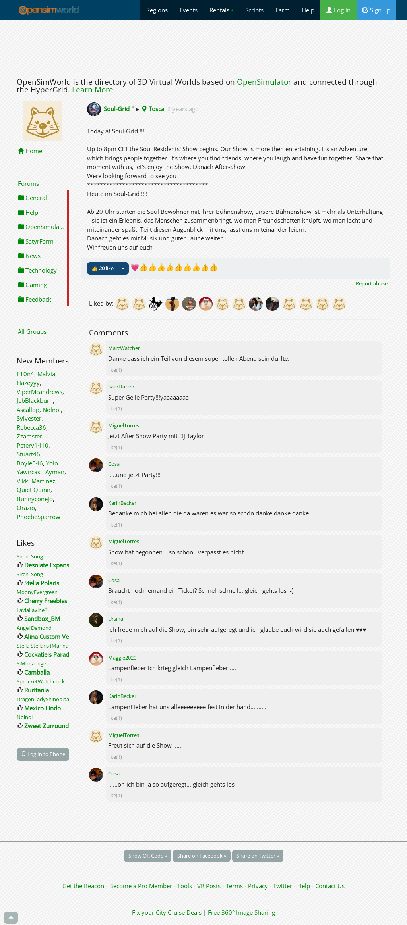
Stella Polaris (41, 583)
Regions (157, 10)
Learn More (92, 90)
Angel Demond (34, 627)
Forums (28, 183)
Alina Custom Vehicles (54, 636)
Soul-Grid (119, 109)
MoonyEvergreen (37, 592)
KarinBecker (122, 502)
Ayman (54, 472)
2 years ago (183, 109)
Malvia (46, 374)
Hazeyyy (28, 383)
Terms (235, 886)
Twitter (282, 886)
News (29, 256)
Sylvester (29, 418)
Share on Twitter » (257, 855)
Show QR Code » (147, 855)
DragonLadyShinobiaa (43, 699)
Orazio (26, 508)
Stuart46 (28, 454)
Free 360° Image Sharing (241, 912)
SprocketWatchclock (41, 681)
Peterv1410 (32, 445)
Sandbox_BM (42, 619)
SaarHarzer (121, 386)
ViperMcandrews (39, 392)
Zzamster (29, 436)
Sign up (376, 10)
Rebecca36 (31, 427)
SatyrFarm (36, 241)
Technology (37, 270)
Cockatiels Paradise (50, 654)
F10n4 (25, 374)
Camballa (37, 672)
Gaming (32, 284)
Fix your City (149, 912)
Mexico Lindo (42, 708)
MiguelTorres (123, 425)
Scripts (254, 10)
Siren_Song (30, 556)
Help (308, 10)
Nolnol (52, 409)
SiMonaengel (32, 663)
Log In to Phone (43, 754)
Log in (338, 10)
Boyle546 (30, 463)
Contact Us (330, 886)
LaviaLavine (32, 609)
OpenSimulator (264, 82)
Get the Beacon (83, 886)
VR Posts (209, 886)
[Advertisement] (203, 46)
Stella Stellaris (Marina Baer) (49, 645)
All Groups (32, 331)
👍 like (102, 268)
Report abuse (372, 283)
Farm (282, 10)
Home (30, 151)
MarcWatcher (124, 348)
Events (189, 10)
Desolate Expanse (48, 565)
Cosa (114, 463)
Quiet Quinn (33, 490)
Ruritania (36, 690)
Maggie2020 (122, 657)
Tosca (152, 109)
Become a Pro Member (141, 886)
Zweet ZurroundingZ (52, 726)
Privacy (258, 886)
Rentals (221, 10)
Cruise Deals (185, 912)
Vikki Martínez (36, 481)
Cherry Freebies (45, 601)
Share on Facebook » (201, 855)
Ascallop (28, 409)
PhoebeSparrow (38, 517)
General (32, 198)
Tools (185, 886)
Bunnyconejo (35, 499)
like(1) (115, 369)
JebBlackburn (35, 400)
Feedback (34, 299)
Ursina (115, 618)
